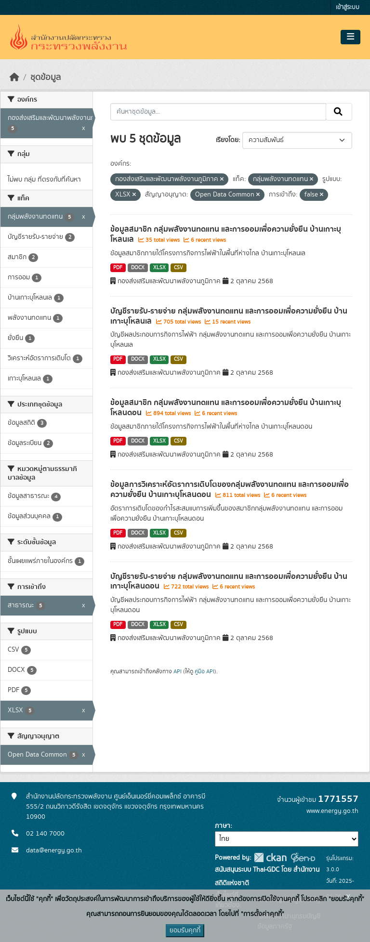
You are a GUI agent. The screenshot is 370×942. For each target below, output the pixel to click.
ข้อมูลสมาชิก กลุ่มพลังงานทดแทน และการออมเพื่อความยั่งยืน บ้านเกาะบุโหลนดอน (225, 407)
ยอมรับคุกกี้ (185, 930)
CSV (178, 268)
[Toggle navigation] (350, 37)
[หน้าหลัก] (14, 77)
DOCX (138, 268)
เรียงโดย (227, 140)
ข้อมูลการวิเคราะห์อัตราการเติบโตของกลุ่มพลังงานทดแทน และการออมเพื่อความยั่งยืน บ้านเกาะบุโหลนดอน (229, 489)
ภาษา (222, 826)
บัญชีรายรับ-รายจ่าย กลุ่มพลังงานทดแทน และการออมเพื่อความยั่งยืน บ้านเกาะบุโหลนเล (228, 316)
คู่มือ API (204, 671)
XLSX (159, 268)
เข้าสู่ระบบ (347, 7)
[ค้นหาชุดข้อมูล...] (218, 111)
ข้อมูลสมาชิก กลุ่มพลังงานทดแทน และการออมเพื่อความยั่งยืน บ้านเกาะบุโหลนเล (225, 234)
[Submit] (339, 111)
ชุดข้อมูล (45, 77)
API (177, 671)
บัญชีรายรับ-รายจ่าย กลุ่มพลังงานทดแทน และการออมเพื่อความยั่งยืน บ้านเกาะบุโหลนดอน (228, 581)
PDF (117, 268)
